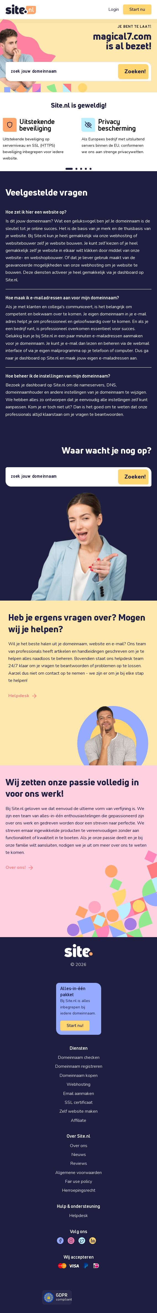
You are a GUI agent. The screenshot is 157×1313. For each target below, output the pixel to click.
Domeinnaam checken (79, 1057)
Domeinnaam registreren (78, 1066)
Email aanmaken (78, 1094)
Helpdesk (18, 696)
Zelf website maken (78, 1111)
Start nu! (75, 1025)
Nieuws (78, 1155)
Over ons (78, 1146)
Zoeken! (135, 71)
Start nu (137, 9)
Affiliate (78, 1120)
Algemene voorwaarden (78, 1173)
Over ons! (16, 867)
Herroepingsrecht (78, 1190)
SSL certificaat (79, 1102)
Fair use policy (78, 1181)
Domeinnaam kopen (78, 1075)
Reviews (78, 1163)
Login (113, 9)
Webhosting (78, 1084)
